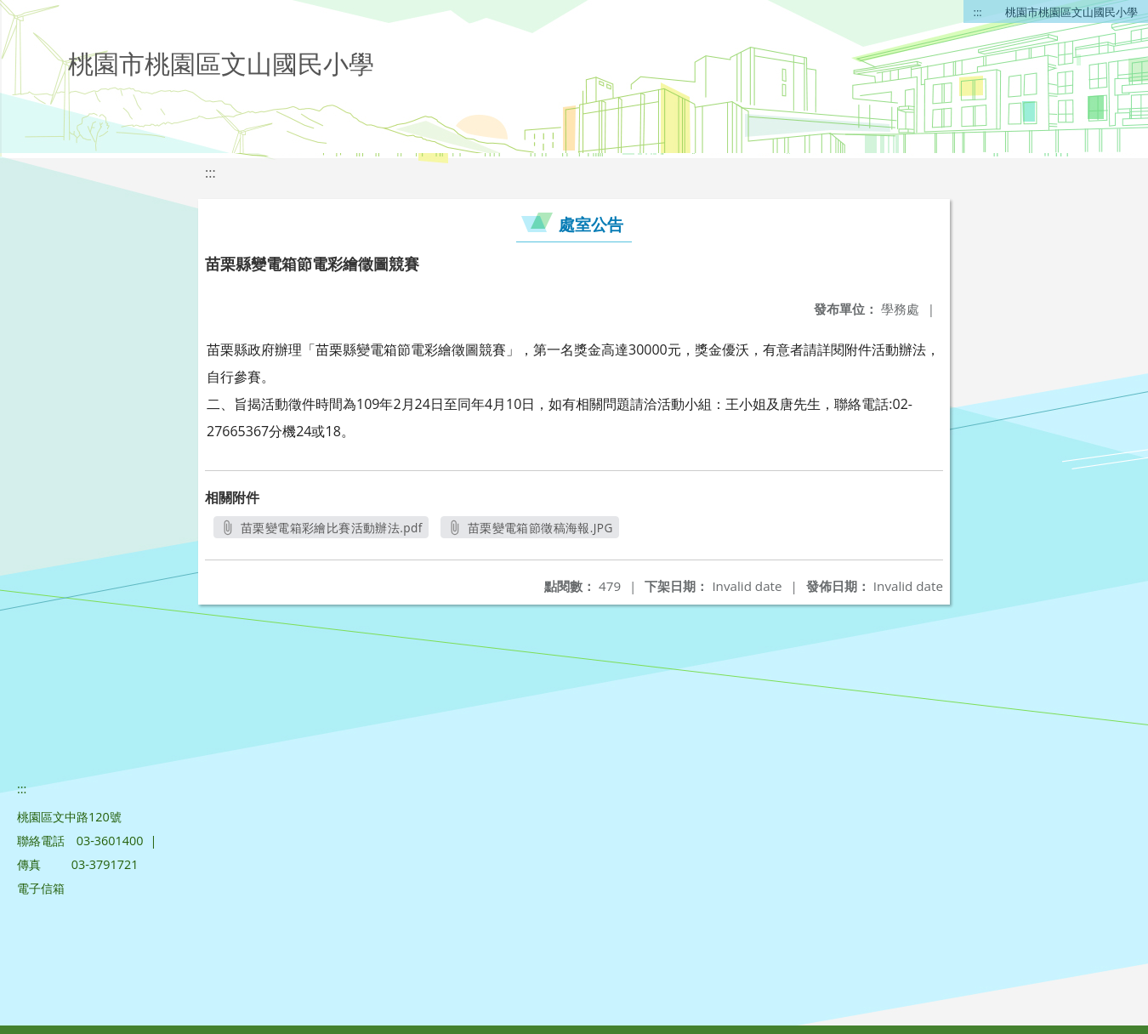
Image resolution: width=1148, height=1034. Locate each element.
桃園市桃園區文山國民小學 (1071, 12)
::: (978, 12)
